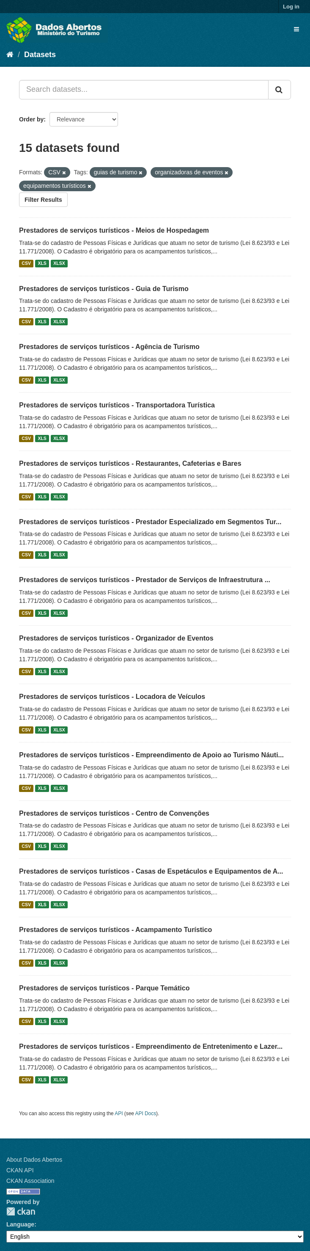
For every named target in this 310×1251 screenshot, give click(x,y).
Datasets (40, 54)
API (119, 1113)
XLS (42, 263)
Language (20, 1224)
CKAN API (20, 1170)
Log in (291, 6)
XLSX (59, 263)
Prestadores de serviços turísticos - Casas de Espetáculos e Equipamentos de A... (151, 871)
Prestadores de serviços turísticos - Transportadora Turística (117, 405)
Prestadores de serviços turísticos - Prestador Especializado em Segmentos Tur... (150, 521)
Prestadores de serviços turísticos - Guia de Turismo (104, 288)
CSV (26, 263)
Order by (31, 119)
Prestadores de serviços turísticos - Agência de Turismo (109, 346)
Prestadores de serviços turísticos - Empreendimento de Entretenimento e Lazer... (151, 1046)
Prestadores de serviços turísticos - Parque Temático (104, 988)
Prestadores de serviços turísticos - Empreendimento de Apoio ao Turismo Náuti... (151, 755)
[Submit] (279, 89)
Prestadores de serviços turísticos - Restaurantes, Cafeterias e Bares (130, 463)
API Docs (145, 1113)
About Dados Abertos (34, 1159)
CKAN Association (30, 1180)
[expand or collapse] (296, 29)
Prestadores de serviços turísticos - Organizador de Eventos (116, 638)
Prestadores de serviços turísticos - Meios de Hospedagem (114, 230)
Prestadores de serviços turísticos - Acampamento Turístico (115, 929)
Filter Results (43, 199)
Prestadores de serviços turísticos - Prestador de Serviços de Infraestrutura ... (144, 579)
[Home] (10, 54)
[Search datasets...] (144, 89)
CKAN (20, 1211)
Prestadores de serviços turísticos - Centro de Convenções (114, 813)
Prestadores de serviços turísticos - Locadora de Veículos (112, 696)
